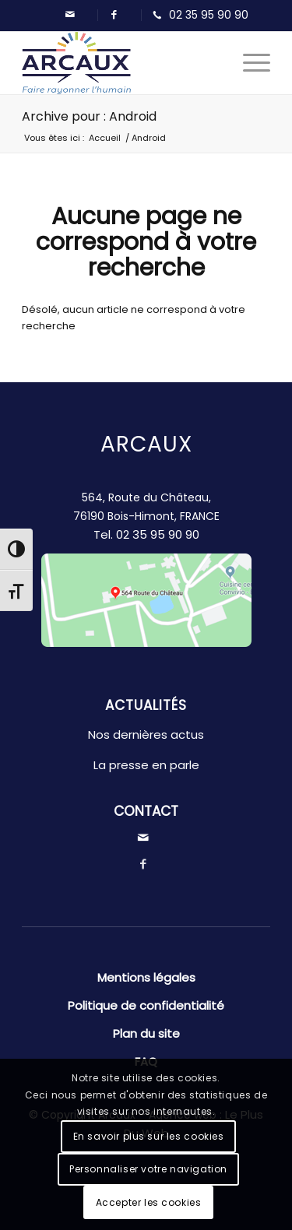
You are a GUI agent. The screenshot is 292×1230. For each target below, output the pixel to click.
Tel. (146, 534)
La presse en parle (146, 765)
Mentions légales (146, 977)
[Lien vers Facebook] (113, 14)
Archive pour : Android (89, 116)
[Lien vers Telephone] (197, 15)
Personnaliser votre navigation (148, 1169)
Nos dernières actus (146, 734)
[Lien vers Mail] (70, 14)
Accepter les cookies (149, 1202)
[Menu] (248, 63)
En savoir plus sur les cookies (148, 1136)
